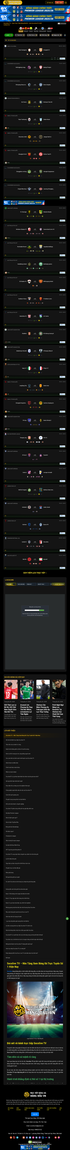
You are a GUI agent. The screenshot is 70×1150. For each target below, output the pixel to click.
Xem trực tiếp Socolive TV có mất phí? (16, 948)
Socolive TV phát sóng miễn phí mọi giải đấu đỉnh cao (20, 808)
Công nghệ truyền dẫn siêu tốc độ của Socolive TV (19, 790)
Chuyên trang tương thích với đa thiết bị (16, 799)
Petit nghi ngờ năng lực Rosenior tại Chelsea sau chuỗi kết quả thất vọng (58, 710)
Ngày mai (57, 35)
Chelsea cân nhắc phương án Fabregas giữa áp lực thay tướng (43, 708)
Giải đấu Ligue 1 (10, 831)
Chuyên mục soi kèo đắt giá (13, 868)
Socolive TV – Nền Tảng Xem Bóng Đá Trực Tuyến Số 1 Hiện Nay (23, 735)
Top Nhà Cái (49, 3)
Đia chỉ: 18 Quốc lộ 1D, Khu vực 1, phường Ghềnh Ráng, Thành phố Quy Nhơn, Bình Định (37, 1133)
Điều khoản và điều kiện (12, 763)
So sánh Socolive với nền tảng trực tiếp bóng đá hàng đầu (20, 881)
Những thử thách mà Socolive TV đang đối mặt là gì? (19, 944)
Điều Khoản (18, 1109)
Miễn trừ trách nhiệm (11, 772)
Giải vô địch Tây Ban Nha (12, 822)
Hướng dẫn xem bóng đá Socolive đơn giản (17, 889)
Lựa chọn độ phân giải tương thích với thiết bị (17, 921)
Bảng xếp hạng (9, 872)
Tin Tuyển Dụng (40, 1109)
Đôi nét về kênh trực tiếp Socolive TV (15, 740)
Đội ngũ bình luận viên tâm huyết (14, 781)
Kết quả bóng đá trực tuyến (13, 877)
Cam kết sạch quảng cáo (12, 795)
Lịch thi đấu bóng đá (11, 859)
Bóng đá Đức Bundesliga (12, 827)
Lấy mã (35, 1114)
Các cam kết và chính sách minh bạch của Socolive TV (20, 758)
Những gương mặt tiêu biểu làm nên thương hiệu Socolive (20, 907)
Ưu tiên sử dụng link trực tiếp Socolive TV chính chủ (19, 925)
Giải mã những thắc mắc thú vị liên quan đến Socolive (19, 930)
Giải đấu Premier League (12, 813)
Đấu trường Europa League (13, 840)
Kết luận (8, 957)
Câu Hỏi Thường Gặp (51, 1109)
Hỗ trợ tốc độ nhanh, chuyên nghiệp (15, 804)
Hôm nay (44, 35)
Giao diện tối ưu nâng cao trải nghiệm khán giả (18, 785)
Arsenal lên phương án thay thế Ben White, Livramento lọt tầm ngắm (26, 709)
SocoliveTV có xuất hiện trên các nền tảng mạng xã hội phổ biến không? (24, 935)
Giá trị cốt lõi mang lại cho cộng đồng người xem (18, 753)
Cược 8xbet (59, 3)
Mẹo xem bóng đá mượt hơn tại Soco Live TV (17, 912)
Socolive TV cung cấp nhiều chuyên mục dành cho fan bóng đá (22, 854)
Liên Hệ (60, 1109)
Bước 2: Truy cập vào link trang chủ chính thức (18, 898)
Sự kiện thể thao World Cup (13, 845)
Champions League (11, 836)
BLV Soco (32, 35)
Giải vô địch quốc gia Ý (12, 817)
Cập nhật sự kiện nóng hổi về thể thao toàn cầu (18, 863)
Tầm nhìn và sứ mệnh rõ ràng (13, 744)
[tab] (20, 30)
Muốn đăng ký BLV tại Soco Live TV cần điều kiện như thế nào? (22, 953)
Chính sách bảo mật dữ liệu (13, 767)
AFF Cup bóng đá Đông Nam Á (13, 849)
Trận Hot (20, 35)
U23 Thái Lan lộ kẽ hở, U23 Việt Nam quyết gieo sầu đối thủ (10, 708)
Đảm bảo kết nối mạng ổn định (14, 916)
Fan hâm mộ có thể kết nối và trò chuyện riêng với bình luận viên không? (24, 939)
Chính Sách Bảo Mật (29, 1109)
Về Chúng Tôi (10, 1109)
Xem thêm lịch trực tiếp (35, 573)
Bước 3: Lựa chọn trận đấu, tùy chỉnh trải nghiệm (18, 903)
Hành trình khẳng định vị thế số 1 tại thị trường (17, 749)
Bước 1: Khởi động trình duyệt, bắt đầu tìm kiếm (18, 893)
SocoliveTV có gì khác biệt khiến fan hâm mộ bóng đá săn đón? (22, 776)
